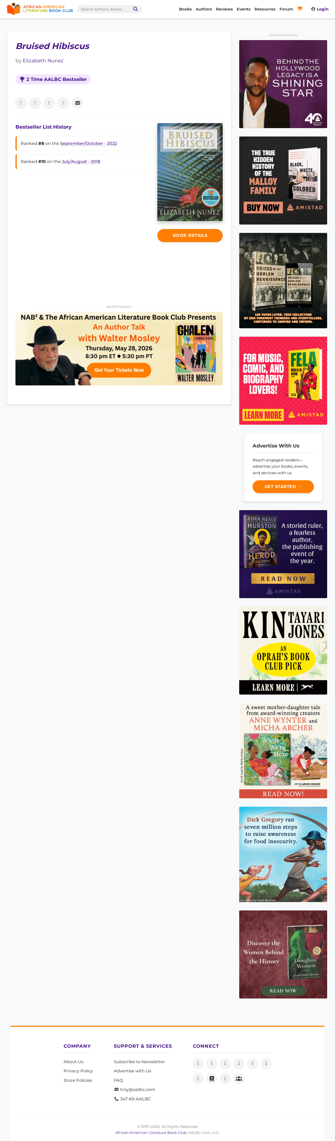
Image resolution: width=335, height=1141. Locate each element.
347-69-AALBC (132, 1098)
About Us (73, 1061)
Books (185, 9)
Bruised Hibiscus (52, 46)
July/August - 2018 (81, 161)
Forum (286, 9)
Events (244, 9)
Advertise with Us (132, 1070)
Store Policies (78, 1080)
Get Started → (283, 486)
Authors (204, 9)
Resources (265, 9)
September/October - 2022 (88, 143)
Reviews (224, 9)
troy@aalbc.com (134, 1089)
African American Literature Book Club (150, 1132)
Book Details (190, 235)
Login (319, 9)
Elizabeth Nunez (43, 60)
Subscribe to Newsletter (139, 1061)
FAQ (118, 1080)
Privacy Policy (78, 1070)
